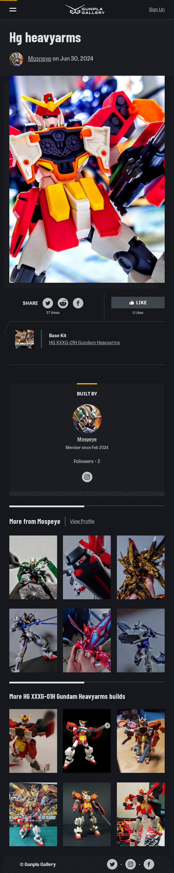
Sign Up (157, 9)
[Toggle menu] (12, 9)
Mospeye (39, 58)
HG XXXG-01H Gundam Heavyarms (84, 342)
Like (137, 302)
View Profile (82, 521)
